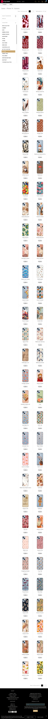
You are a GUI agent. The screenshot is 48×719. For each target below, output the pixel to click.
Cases (11, 4)
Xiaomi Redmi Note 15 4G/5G (35, 694)
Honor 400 (35, 699)
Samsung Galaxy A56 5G (35, 693)
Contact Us (12, 705)
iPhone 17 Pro (13, 693)
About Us (13, 704)
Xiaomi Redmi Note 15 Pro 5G (35, 696)
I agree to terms (30, 717)
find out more (40, 717)
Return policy (13, 709)
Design (19, 1)
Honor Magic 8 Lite (35, 697)
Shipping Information (12, 706)
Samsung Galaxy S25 (12, 699)
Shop (23, 1)
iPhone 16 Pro (13, 696)
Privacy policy (13, 708)
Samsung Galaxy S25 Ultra (13, 697)
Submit (35, 710)
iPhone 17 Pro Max (13, 694)
